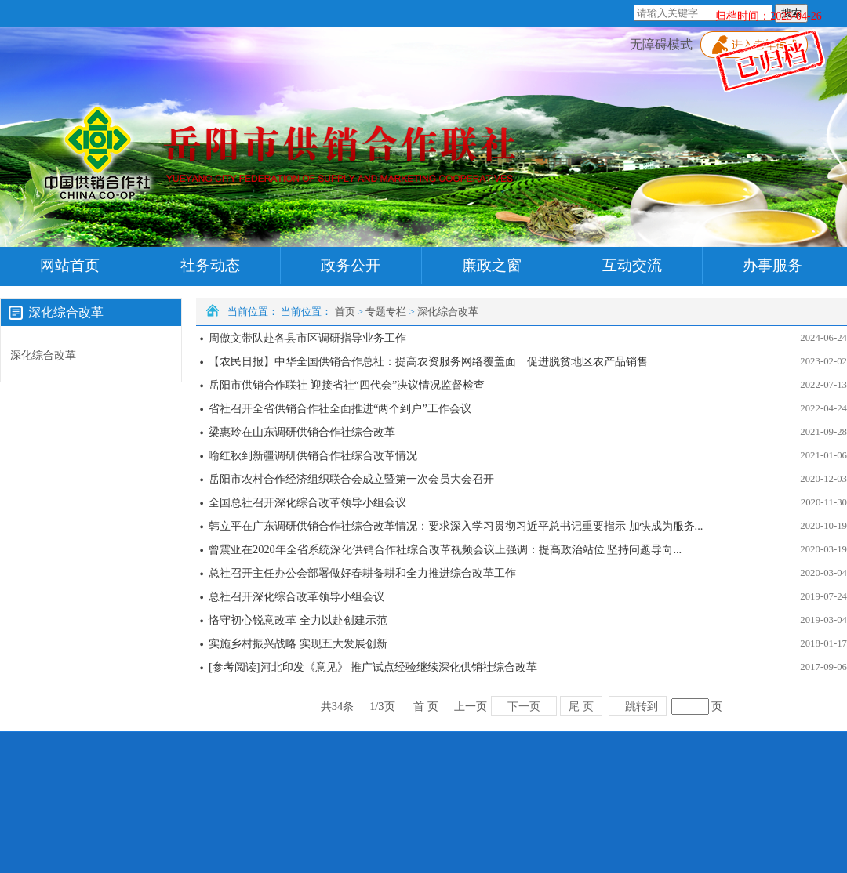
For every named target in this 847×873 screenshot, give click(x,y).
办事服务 (772, 265)
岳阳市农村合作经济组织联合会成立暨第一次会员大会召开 (351, 479)
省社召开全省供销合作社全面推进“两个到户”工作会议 (340, 408)
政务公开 (350, 265)
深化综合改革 (447, 311)
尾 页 (581, 706)
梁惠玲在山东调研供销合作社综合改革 (302, 432)
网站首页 (70, 265)
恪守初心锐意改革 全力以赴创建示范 (298, 620)
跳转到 (641, 706)
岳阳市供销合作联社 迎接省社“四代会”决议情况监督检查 (347, 385)
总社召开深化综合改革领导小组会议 (296, 596)
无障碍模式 (661, 44)
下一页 (523, 706)
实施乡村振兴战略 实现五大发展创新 (298, 643)
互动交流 (632, 265)
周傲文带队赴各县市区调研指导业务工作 (307, 337)
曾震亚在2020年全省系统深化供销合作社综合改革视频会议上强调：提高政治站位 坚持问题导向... (445, 549)
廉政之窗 (492, 265)
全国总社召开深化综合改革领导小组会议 (307, 502)
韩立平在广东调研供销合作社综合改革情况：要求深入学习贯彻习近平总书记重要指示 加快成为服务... (456, 526)
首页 (345, 311)
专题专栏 (385, 311)
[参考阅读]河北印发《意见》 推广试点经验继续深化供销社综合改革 (373, 667)
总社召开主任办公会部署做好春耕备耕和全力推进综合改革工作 (362, 573)
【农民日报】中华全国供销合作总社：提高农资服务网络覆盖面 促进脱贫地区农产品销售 (428, 361)
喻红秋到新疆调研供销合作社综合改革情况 (313, 455)
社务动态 (210, 265)
